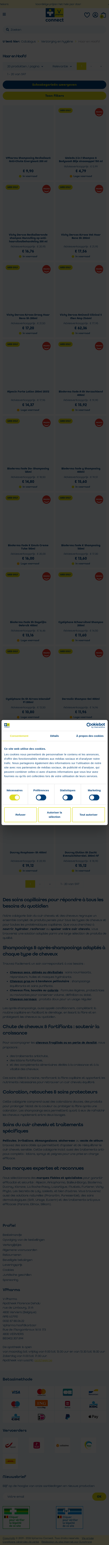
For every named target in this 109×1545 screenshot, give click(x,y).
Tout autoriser (88, 814)
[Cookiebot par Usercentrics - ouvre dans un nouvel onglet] (89, 725)
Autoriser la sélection (54, 814)
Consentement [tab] (19, 735)
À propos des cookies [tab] (90, 735)
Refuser (20, 814)
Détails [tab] (54, 735)
